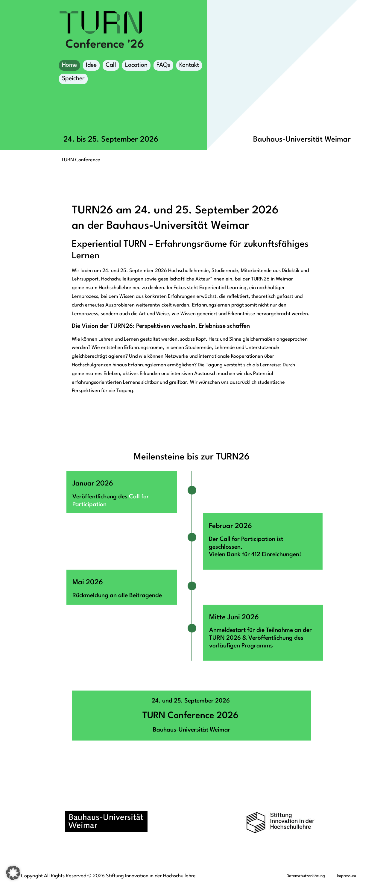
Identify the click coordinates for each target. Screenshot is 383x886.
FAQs (163, 65)
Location (136, 66)
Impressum (346, 876)
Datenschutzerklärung (306, 876)
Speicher (73, 80)
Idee (91, 65)
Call (111, 65)
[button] (13, 873)
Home (69, 65)
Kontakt (189, 65)
